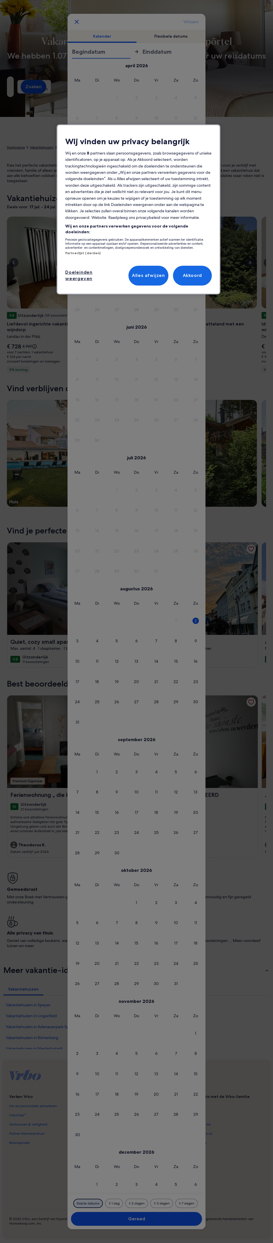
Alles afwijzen (148, 275)
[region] (138, 209)
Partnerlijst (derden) (83, 253)
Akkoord (192, 275)
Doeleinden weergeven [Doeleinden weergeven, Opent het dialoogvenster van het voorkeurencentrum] (79, 275)
